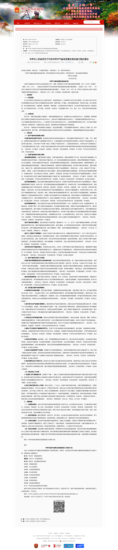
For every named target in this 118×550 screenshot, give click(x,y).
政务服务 (48, 23)
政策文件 (51, 29)
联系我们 (62, 533)
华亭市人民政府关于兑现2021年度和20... (36, 521)
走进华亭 (27, 23)
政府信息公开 (38, 23)
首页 (18, 23)
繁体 (95, 1)
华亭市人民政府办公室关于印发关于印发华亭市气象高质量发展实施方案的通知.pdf (53, 494)
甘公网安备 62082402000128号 (67, 541)
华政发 (56, 29)
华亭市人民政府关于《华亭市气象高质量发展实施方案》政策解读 (50, 496)
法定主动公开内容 (39, 29)
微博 (85, 1)
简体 (90, 1)
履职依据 (46, 29)
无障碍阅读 (101, 1)
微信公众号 (78, 1)
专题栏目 (66, 23)
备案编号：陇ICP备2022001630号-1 (51, 541)
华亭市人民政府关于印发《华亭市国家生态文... (38, 519)
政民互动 (57, 23)
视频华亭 (75, 23)
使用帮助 (68, 533)
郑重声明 (56, 533)
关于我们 (50, 533)
